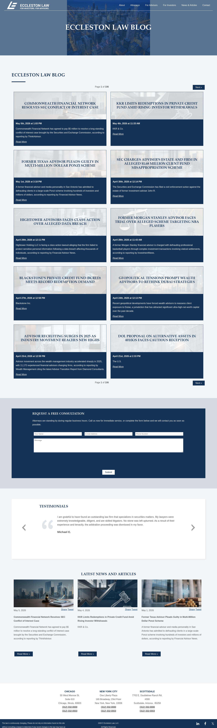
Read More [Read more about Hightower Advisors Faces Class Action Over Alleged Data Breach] (21, 258)
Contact (206, 5)
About (122, 5)
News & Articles (189, 5)
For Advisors (151, 5)
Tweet (70, 609)
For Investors (169, 5)
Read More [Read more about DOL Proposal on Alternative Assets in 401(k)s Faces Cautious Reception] (118, 367)
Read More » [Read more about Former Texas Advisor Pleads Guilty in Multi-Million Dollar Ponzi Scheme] (151, 654)
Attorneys (135, 5)
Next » (199, 87)
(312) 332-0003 (69, 711)
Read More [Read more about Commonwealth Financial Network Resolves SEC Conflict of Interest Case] (21, 142)
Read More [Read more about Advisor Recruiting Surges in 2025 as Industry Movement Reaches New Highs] (21, 374)
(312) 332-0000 (69, 707)
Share (64, 609)
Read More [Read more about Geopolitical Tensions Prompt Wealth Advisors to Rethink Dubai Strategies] (118, 316)
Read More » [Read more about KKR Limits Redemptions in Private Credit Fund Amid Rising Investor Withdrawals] (87, 654)
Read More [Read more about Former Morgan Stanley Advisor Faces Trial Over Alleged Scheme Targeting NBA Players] (118, 258)
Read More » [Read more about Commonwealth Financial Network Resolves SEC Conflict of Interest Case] (23, 654)
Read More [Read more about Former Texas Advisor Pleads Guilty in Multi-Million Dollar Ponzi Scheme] (21, 200)
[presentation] (55, 460)
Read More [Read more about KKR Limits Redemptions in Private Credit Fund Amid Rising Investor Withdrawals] (118, 134)
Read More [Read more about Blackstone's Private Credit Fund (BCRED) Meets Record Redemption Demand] (21, 308)
